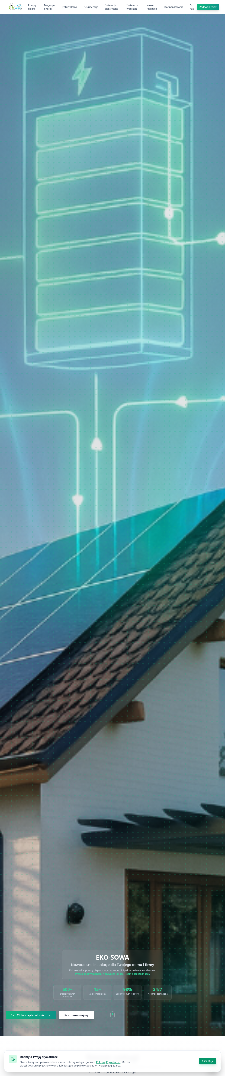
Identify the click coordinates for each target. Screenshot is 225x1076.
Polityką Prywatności (108, 1062)
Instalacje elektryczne (111, 7)
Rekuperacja (91, 7)
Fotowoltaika (70, 7)
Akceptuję (208, 1061)
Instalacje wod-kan (132, 7)
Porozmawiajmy (76, 1015)
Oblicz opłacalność (30, 1015)
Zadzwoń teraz (208, 7)
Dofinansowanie (173, 7)
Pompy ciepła (32, 7)
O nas (192, 7)
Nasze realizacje (152, 7)
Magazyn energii (49, 7)
